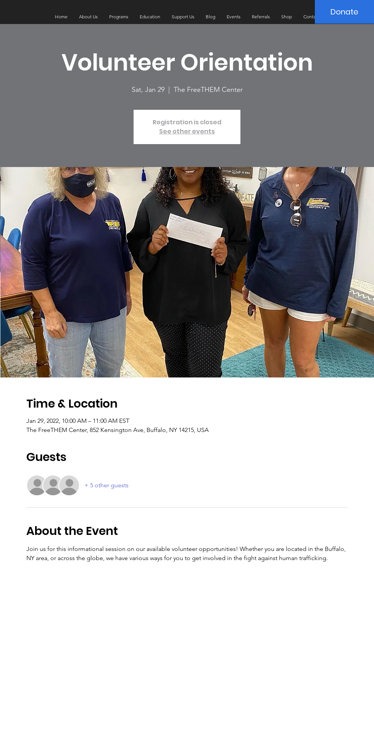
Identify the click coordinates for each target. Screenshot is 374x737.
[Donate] (344, 12)
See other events (187, 131)
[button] (88, 17)
